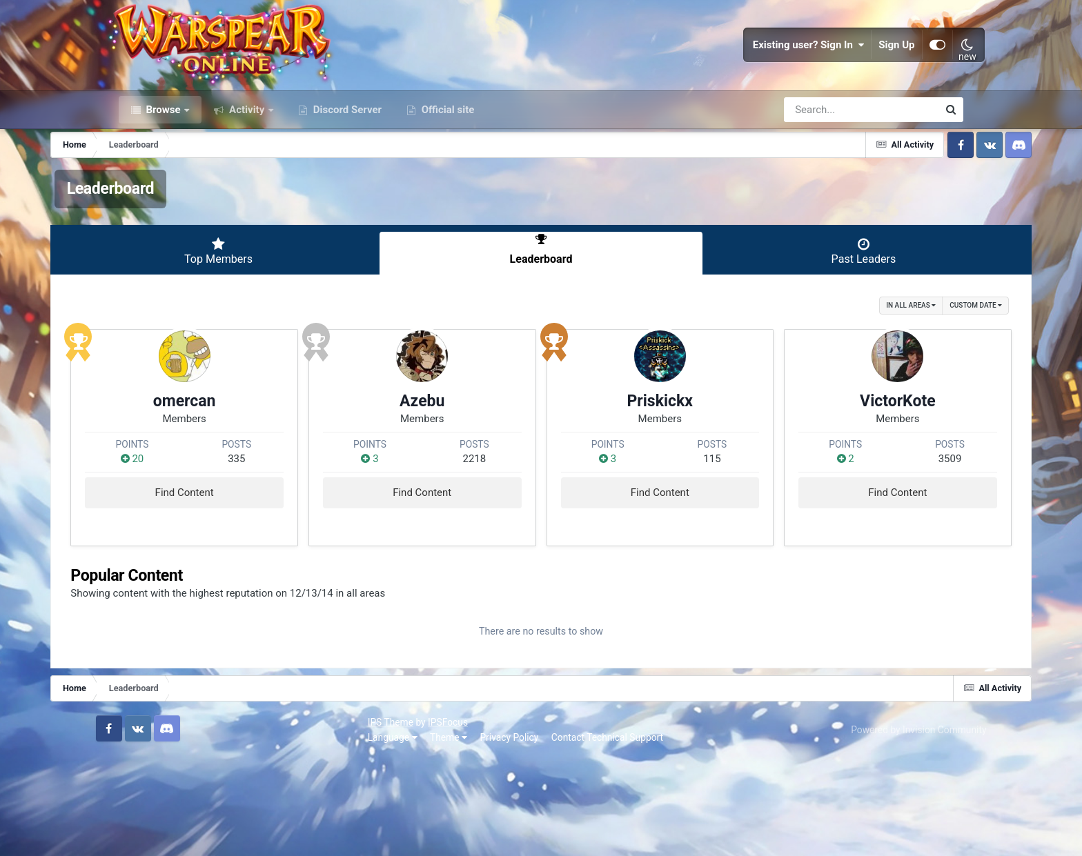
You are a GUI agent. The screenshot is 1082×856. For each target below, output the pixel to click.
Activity (246, 157)
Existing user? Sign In (787, 68)
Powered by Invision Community (895, 827)
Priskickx (641, 468)
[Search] (822, 157)
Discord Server (346, 157)
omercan (241, 468)
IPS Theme (141, 819)
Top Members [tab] (264, 299)
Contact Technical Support (358, 834)
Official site (446, 157)
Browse (164, 157)
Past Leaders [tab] (818, 299)
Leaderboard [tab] (541, 299)
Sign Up (876, 69)
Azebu (441, 468)
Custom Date (907, 351)
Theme (199, 834)
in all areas (842, 351)
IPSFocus (199, 819)
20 (198, 525)
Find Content (241, 559)
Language (143, 834)
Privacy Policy (260, 834)
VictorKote (840, 468)
